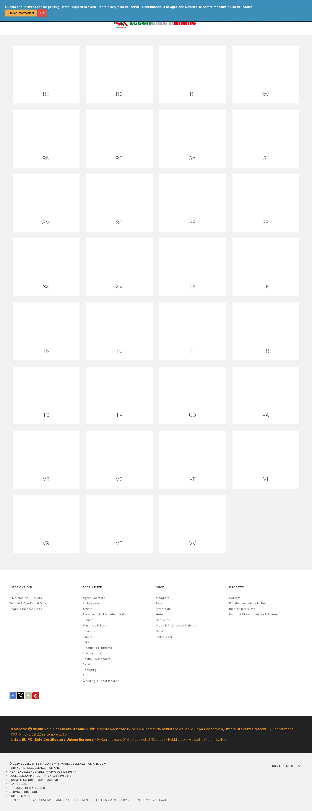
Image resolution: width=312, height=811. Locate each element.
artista (88, 609)
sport (87, 675)
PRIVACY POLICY (40, 799)
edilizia (88, 620)
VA (265, 415)
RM (266, 94)
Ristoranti (163, 609)
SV (119, 286)
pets (86, 642)
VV (192, 543)
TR (265, 351)
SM (46, 222)
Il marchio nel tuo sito (26, 598)
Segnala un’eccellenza (26, 609)
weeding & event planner (101, 681)
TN (46, 351)
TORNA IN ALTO (285, 766)
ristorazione (92, 653)
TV (119, 415)
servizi (88, 664)
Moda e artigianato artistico (176, 625)
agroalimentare (94, 598)
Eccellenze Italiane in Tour (248, 603)
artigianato (91, 603)
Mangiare (162, 598)
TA (192, 286)
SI (265, 158)
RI (192, 94)
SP (192, 222)
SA (192, 158)
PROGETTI (236, 587)
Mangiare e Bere (94, 625)
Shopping (90, 670)
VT (119, 543)
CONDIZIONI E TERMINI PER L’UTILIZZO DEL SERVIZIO (94, 799)
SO (119, 222)
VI (265, 479)
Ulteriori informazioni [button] (21, 13)
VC (119, 479)
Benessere (163, 620)
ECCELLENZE (92, 587)
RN (46, 158)
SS (46, 286)
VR (46, 543)
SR (265, 222)
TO (119, 351)
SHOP (160, 587)
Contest (234, 598)
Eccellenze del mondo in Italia (105, 614)
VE (192, 479)
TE (266, 286)
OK (42, 13)
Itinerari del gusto (242, 609)
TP (192, 351)
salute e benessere (96, 659)
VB (46, 479)
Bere (159, 603)
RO (119, 158)
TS (46, 415)
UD (192, 415)
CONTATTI (17, 799)
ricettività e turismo (97, 647)
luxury (87, 636)
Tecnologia (164, 636)
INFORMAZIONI (21, 587)
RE (46, 94)
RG (119, 94)
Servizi (161, 631)
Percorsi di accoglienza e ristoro (253, 614)
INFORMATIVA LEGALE (153, 799)
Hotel (160, 614)
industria (89, 631)
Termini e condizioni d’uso (29, 603)
